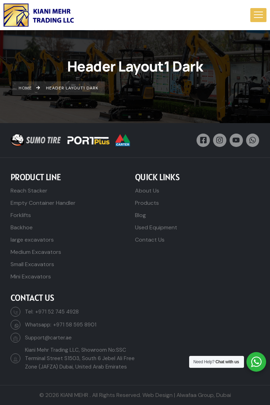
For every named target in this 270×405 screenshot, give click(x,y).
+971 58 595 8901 (74, 324)
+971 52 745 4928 (57, 311)
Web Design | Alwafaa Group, (178, 395)
